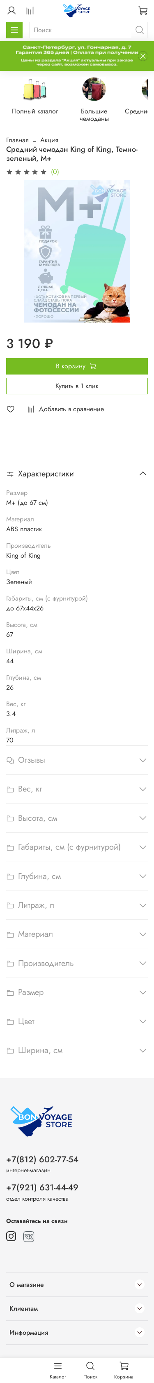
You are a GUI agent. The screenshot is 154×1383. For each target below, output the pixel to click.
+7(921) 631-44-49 (42, 1187)
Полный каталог (38, 112)
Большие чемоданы (102, 112)
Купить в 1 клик (77, 386)
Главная (17, 141)
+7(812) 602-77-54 (42, 1159)
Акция (49, 141)
